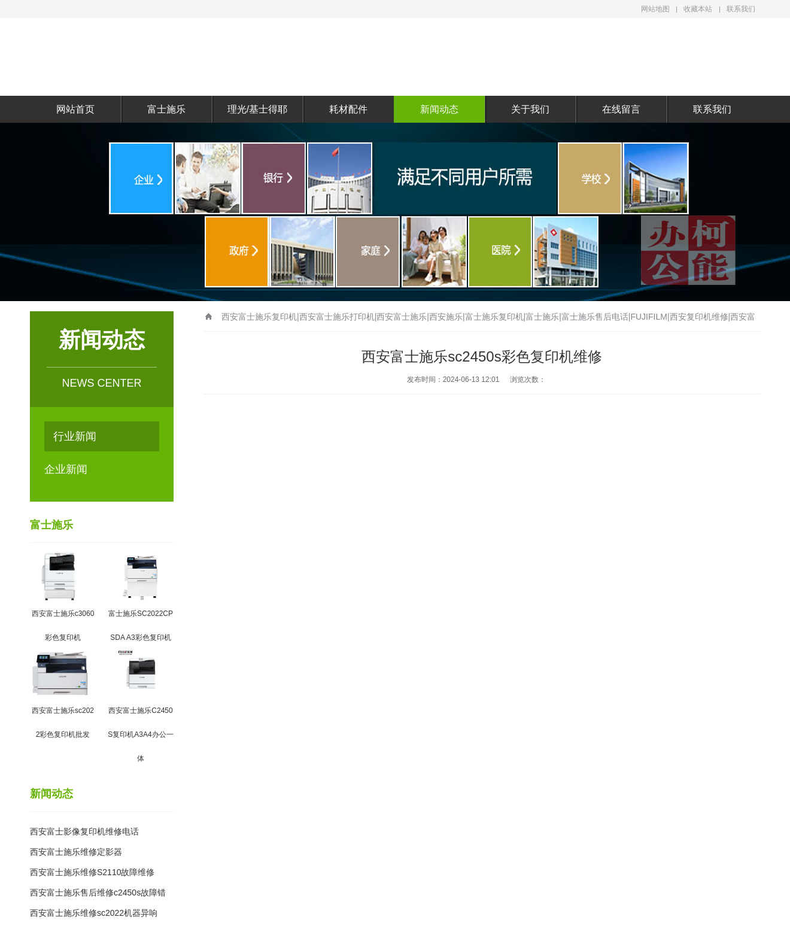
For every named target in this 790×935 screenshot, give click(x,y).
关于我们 (530, 109)
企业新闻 (65, 469)
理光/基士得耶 (257, 109)
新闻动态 (439, 109)
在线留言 (621, 109)
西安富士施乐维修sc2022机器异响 (93, 913)
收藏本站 (697, 9)
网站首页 (75, 109)
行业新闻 (74, 436)
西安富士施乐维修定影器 (76, 852)
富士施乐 (166, 109)
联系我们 (741, 9)
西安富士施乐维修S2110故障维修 (92, 872)
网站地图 (655, 9)
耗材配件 (348, 109)
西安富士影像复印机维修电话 (84, 831)
